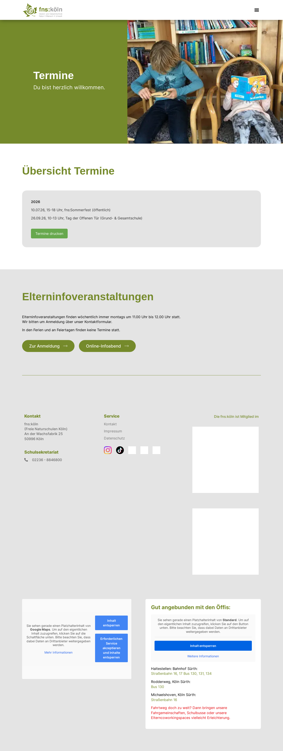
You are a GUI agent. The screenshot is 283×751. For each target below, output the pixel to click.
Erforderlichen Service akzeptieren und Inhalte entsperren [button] (111, 648)
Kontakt (110, 424)
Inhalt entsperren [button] (111, 623)
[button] (256, 10)
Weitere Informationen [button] (203, 656)
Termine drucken (49, 233)
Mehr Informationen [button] (58, 652)
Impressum (113, 431)
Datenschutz (114, 438)
